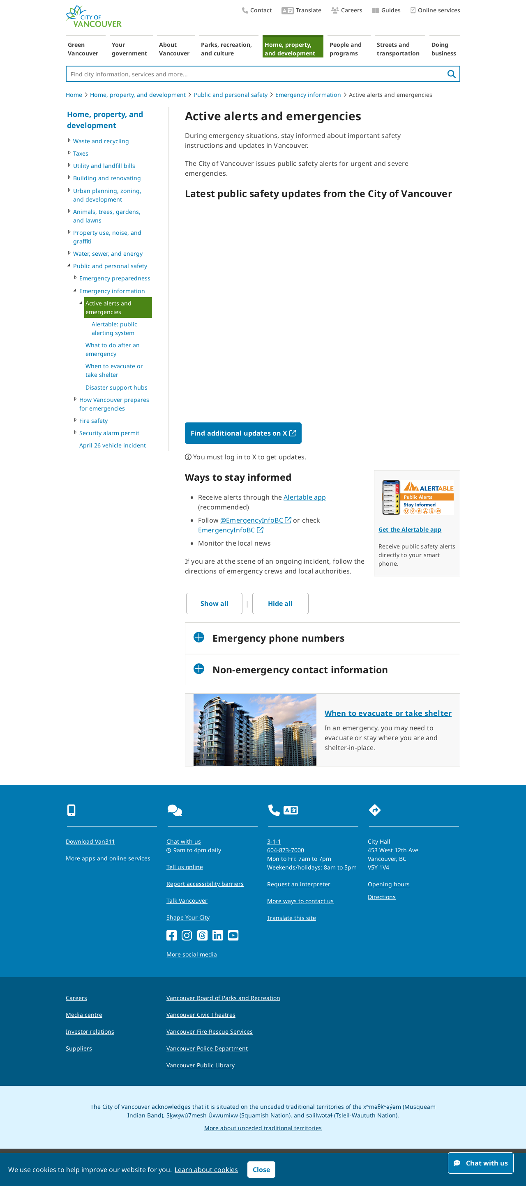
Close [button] (261, 1169)
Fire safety (93, 420)
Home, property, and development (290, 49)
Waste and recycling (101, 141)
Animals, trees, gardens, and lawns (107, 216)
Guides (386, 10)
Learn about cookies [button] (206, 1169)
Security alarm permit (109, 433)
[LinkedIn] (217, 936)
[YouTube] (233, 936)
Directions (382, 897)
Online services (435, 10)
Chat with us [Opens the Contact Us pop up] (183, 841)
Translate (301, 11)
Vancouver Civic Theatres (200, 1015)
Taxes (80, 153)
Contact (257, 10)
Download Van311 (90, 841)
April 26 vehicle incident (112, 445)
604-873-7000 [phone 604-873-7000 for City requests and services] (285, 850)
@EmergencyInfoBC (255, 520)
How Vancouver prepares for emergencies (114, 404)
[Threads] (202, 936)
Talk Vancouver (187, 900)
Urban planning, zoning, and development (107, 195)
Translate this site (291, 918)
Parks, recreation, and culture (226, 49)
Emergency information (308, 95)
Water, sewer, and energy (108, 253)
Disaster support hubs (116, 387)
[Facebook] (171, 936)
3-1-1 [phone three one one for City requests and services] (274, 841)
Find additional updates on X (246, 433)
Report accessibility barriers (205, 884)
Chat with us (481, 1163)
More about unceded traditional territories (263, 1128)
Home (74, 95)
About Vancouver (174, 49)
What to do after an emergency (112, 349)
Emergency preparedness (114, 278)
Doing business (443, 49)
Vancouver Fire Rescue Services (209, 1031)
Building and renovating (107, 178)
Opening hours (389, 884)
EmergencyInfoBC (230, 530)
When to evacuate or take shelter (114, 370)
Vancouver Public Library (200, 1065)
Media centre (84, 1015)
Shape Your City (188, 917)
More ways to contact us (300, 901)
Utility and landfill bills (104, 166)
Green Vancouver (83, 49)
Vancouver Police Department (207, 1048)
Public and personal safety (231, 95)
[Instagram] (187, 936)
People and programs (346, 49)
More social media (191, 954)
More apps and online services (108, 858)
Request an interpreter (298, 884)
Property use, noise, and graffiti (107, 237)
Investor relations (90, 1031)
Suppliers (79, 1048)
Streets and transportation (398, 49)
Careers (346, 10)
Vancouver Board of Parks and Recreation (223, 998)
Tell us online (184, 867)
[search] (451, 74)
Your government (129, 49)
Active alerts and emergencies (108, 307)
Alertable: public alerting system (114, 328)
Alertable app (305, 497)
